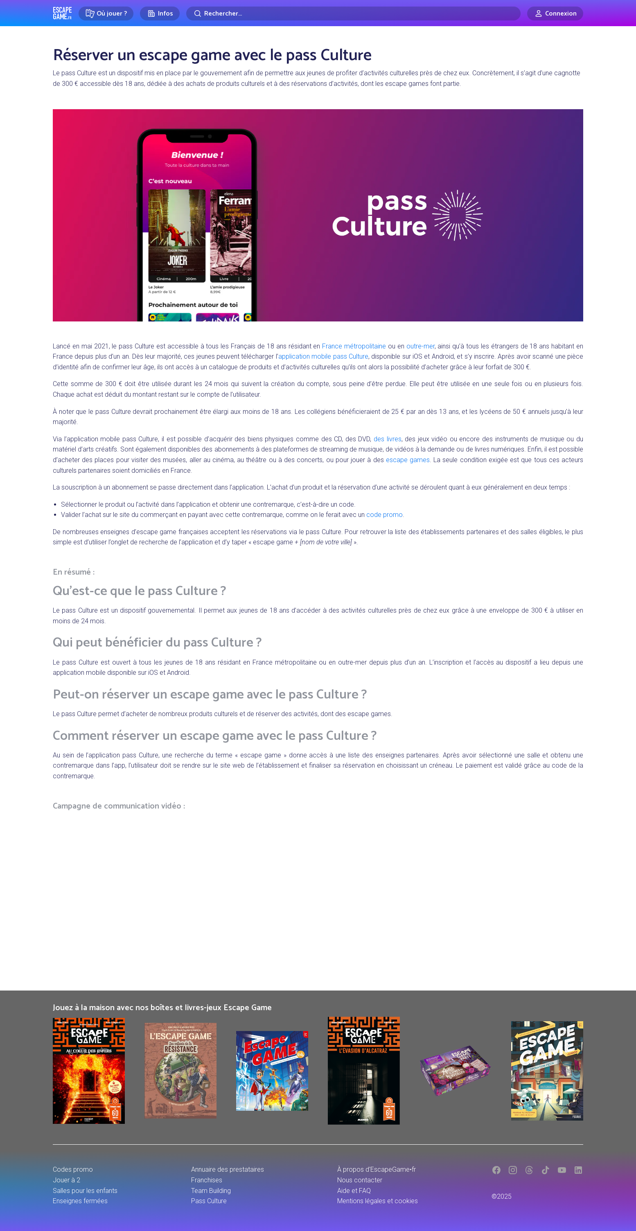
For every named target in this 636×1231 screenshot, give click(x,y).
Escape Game (62, 13)
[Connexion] (555, 13)
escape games (408, 460)
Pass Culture (209, 1201)
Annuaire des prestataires (227, 1169)
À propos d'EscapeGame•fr (376, 1169)
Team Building (211, 1191)
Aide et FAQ (354, 1191)
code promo (384, 515)
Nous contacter (359, 1180)
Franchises (206, 1180)
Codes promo (73, 1169)
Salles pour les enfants (85, 1191)
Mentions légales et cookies (377, 1201)
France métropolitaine (354, 346)
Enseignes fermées (80, 1201)
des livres (387, 439)
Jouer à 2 (66, 1180)
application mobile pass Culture (323, 356)
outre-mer (420, 346)
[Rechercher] (353, 13)
